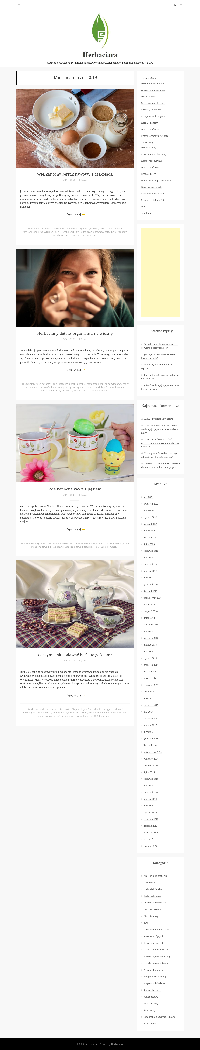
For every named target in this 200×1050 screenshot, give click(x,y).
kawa (86, 228)
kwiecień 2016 (151, 792)
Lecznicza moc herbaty (38, 383)
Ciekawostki (63, 709)
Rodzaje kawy (148, 173)
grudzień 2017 (151, 664)
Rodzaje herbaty (149, 122)
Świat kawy (147, 142)
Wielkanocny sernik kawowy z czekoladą (75, 174)
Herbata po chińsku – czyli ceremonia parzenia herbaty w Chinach (160, 443)
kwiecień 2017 (151, 718)
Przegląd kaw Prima (162, 418)
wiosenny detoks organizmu (66, 390)
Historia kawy (148, 147)
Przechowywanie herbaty (154, 135)
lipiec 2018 (149, 617)
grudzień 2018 (151, 584)
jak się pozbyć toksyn (69, 387)
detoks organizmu (87, 383)
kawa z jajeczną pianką (109, 543)
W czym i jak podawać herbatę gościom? (75, 654)
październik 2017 (153, 678)
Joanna (84, 180)
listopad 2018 (150, 590)
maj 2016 (148, 785)
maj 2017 (148, 711)
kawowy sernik (98, 228)
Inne (143, 206)
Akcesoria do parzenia (43, 709)
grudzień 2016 (151, 738)
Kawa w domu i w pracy (154, 154)
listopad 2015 (150, 825)
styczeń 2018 (150, 658)
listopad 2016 (150, 745)
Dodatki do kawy (150, 167)
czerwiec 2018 (151, 624)
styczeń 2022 (150, 517)
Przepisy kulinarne (151, 109)
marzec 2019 (150, 570)
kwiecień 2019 (151, 564)
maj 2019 (148, 557)
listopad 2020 (150, 537)
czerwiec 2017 (151, 704)
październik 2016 (153, 751)
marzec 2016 (150, 798)
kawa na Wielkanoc (63, 543)
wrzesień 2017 (151, 684)
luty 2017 (148, 731)
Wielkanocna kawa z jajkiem (75, 489)
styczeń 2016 (150, 812)
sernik (111, 228)
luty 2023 (148, 496)
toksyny (108, 387)
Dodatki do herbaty (151, 129)
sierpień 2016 (151, 765)
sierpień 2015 (151, 845)
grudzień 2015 (151, 818)
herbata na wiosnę (108, 383)
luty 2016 (148, 805)
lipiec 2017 (149, 698)
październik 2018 (153, 597)
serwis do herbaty (78, 712)
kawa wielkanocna (84, 543)
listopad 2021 (150, 523)
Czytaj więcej (73, 214)
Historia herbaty (150, 96)
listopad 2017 (150, 671)
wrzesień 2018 (151, 604)
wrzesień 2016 (151, 758)
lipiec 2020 (149, 544)
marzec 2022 (150, 510)
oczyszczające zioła (92, 387)
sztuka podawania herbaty (103, 712)
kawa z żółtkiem (51, 546)
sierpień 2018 (151, 611)
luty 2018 (148, 651)
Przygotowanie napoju (153, 116)
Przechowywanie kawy (153, 193)
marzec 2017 (150, 725)
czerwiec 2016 (151, 778)
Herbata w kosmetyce (152, 83)
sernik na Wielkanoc (44, 231)
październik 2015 (153, 832)
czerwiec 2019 (151, 550)
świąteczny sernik (66, 231)
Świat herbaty (148, 78)
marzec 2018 (150, 644)
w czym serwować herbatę (77, 716)
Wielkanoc (83, 231)
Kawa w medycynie (151, 160)
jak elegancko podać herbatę (92, 709)
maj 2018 (148, 631)
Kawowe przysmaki (42, 228)
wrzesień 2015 (151, 839)
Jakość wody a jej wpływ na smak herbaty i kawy (160, 429)
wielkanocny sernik (101, 231)
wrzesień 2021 (151, 530)
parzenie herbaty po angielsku (50, 712)
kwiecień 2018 (151, 637)
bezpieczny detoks (66, 383)
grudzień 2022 (151, 503)
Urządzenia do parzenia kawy (157, 180)
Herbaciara (90, 1044)
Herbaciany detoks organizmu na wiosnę (74, 333)
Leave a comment (85, 235)
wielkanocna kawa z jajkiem (77, 546)
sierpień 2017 (151, 691)
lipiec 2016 (149, 772)
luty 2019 (148, 577)
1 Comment (103, 716)
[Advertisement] (160, 272)
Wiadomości (147, 213)
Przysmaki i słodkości (65, 228)
